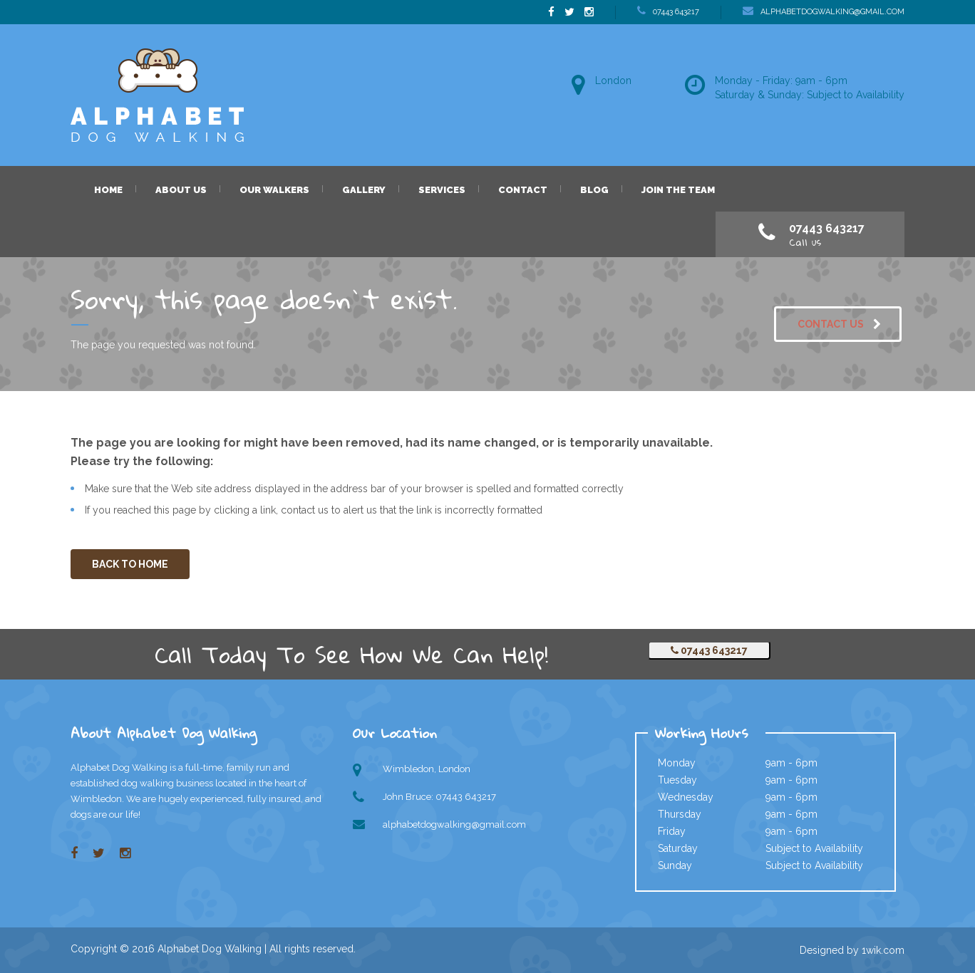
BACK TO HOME (130, 564)
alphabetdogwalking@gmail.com (454, 824)
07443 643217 (709, 650)
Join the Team (678, 189)
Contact (522, 189)
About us (181, 189)
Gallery (364, 189)
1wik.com (883, 950)
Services (441, 189)
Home (108, 189)
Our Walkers (274, 189)
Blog (594, 189)
